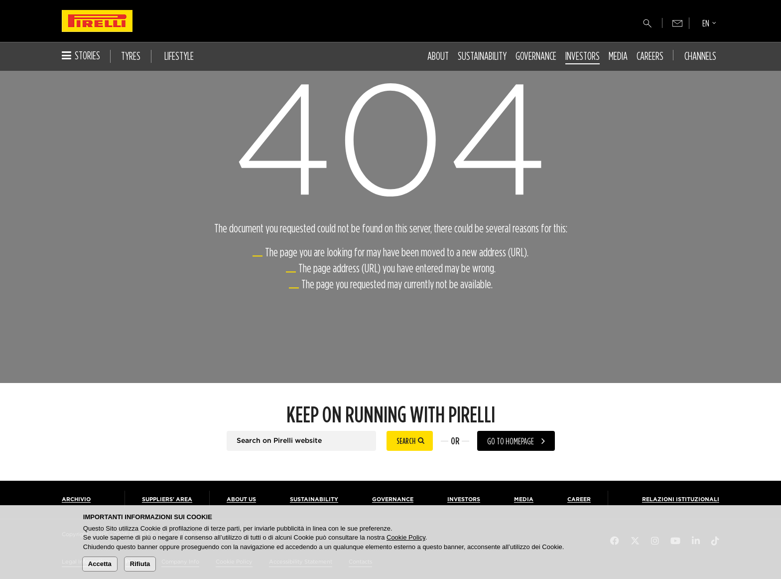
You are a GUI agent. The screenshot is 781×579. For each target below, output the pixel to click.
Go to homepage (510, 441)
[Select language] (709, 24)
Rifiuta (140, 564)
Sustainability (482, 55)
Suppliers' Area (167, 499)
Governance (536, 55)
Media (618, 55)
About (438, 55)
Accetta (100, 564)
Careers (650, 55)
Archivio (76, 499)
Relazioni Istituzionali (680, 499)
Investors (582, 55)
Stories (81, 55)
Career (579, 499)
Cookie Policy (406, 537)
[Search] (647, 23)
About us (241, 499)
